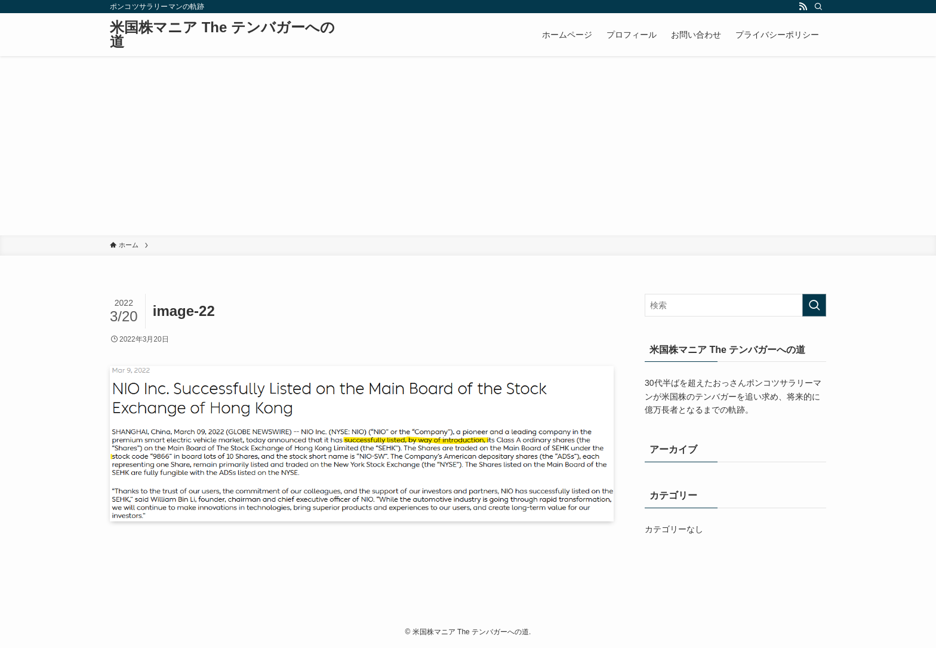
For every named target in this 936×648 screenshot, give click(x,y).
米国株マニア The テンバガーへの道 (222, 34)
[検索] (818, 6)
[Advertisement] (468, 145)
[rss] (803, 6)
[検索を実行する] (814, 305)
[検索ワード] (735, 305)
